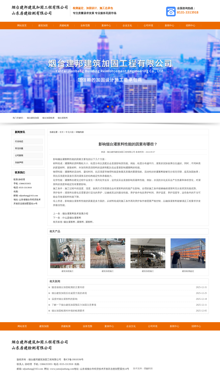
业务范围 (85, 25)
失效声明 (19, 162)
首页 (62, 132)
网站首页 (22, 25)
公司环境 (148, 25)
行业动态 (19, 141)
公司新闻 (19, 155)
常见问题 (19, 148)
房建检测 (64, 25)
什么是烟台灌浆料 (71, 218)
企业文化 (127, 25)
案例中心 (106, 25)
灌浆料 (68, 163)
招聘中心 (190, 25)
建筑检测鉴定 (188, 271)
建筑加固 (43, 25)
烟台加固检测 (48, 118)
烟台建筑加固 (33, 118)
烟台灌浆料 (63, 118)
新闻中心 (169, 25)
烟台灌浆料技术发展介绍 (75, 213)
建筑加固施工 (68, 271)
